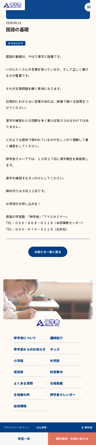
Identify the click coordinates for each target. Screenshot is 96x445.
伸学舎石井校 (15, 43)
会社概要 (41, 427)
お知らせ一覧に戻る (47, 252)
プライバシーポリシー (17, 427)
